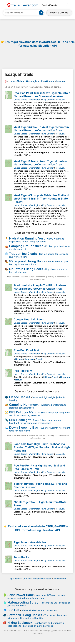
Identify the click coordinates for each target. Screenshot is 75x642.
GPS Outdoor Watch (24, 412)
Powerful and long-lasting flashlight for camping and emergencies (35, 421)
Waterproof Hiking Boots (27, 261)
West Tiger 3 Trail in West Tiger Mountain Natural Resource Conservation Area (40, 163)
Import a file (59, 12)
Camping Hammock (23, 404)
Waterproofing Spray (22, 602)
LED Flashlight (20, 420)
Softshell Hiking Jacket (24, 615)
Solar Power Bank (20, 595)
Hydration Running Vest (27, 238)
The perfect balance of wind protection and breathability (37, 617)
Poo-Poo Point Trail (27, 350)
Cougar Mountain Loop (28, 319)
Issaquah (60, 99)
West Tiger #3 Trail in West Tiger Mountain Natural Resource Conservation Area (41, 128)
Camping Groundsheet (26, 246)
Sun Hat (13, 610)
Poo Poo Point (23, 370)
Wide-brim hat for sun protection (39, 610)
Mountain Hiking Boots (26, 269)
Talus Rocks (21, 557)
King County (48, 99)
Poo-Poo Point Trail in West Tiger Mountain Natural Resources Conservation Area (42, 94)
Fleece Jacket (19, 397)
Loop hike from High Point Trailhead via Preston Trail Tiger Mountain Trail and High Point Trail (42, 447)
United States (20, 99)
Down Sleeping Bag (23, 427)
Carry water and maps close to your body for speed (36, 240)
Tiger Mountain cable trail (30, 542)
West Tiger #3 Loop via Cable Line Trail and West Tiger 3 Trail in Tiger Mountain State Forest (41, 199)
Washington (34, 99)
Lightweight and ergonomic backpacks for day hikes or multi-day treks (35, 624)
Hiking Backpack (19, 622)
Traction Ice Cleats (23, 254)
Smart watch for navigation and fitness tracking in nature (39, 414)
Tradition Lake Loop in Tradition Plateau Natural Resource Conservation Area (40, 287)
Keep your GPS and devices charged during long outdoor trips (36, 596)
